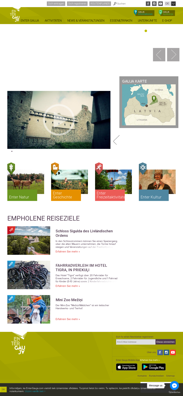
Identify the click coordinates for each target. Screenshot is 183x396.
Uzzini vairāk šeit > (35, 391)
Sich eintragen (56, 3)
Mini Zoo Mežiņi (69, 300)
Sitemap (170, 375)
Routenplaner (100, 3)
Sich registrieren (77, 3)
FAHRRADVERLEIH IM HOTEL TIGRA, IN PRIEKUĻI (81, 267)
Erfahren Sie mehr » (68, 251)
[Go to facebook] (174, 385)
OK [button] (3, 389)
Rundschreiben (156, 375)
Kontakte (142, 375)
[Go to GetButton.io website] (174, 392)
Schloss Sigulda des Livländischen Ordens (84, 233)
